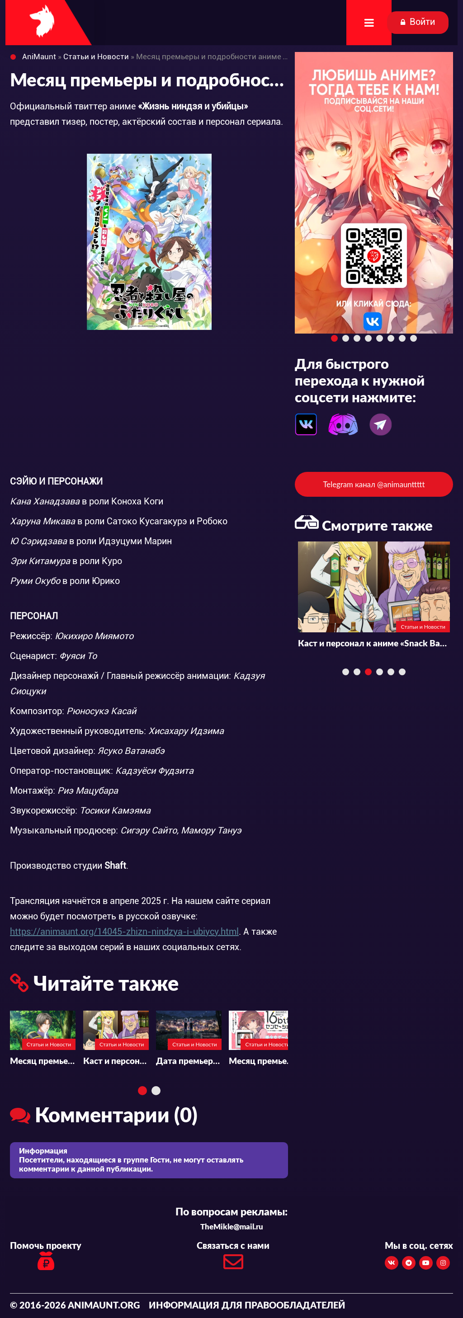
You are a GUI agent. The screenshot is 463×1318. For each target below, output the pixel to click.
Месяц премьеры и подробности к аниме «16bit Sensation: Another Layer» (261, 1061)
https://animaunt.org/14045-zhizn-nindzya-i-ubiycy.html (124, 931)
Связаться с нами (233, 1259)
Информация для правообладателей (247, 1305)
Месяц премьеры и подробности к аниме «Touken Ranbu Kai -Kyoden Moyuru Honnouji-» (43, 1061)
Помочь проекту (45, 1257)
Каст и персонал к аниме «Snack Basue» (116, 1061)
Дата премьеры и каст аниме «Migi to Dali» (189, 1061)
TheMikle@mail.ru (231, 1227)
